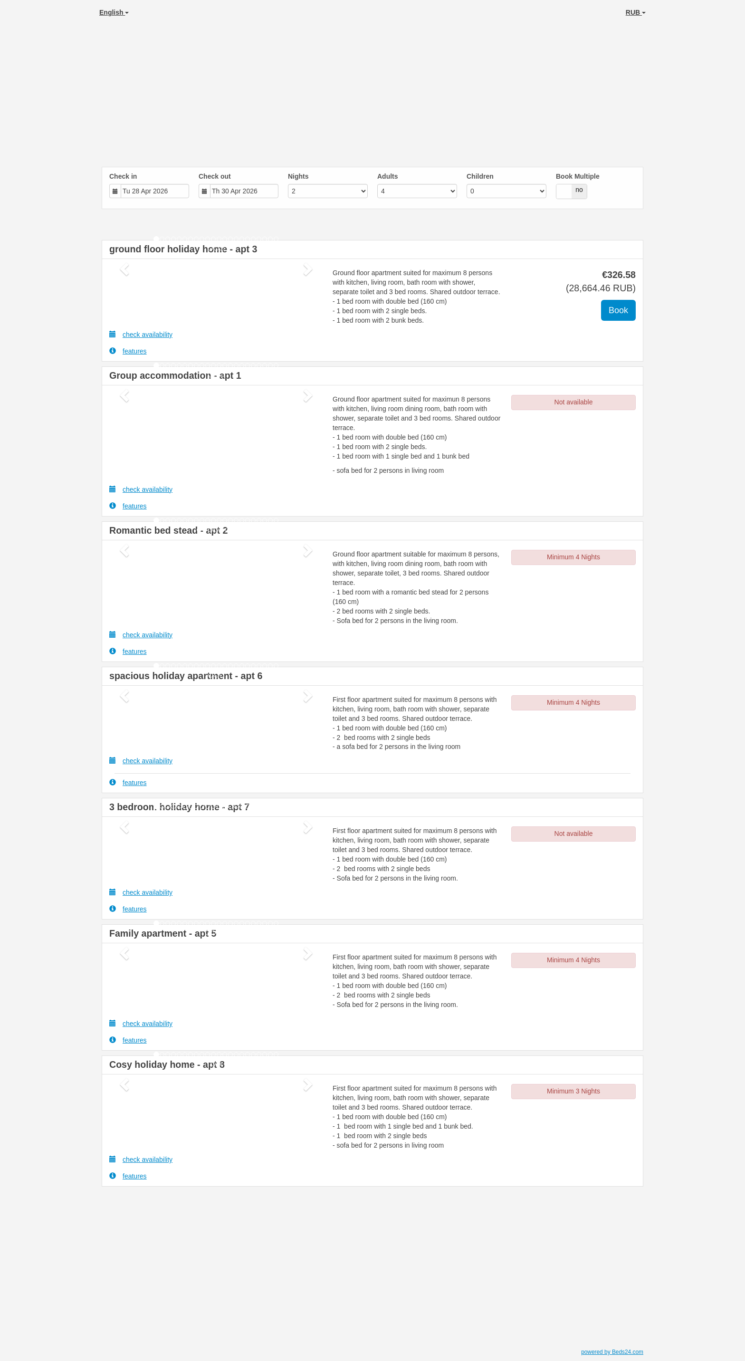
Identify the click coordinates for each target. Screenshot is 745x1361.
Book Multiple (578, 176)
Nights (298, 176)
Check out (215, 176)
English (114, 12)
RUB (636, 12)
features (128, 351)
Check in (123, 176)
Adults (387, 176)
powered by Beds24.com (612, 1352)
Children (480, 176)
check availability (140, 334)
